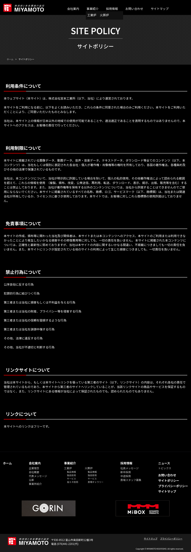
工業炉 (91, 15)
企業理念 (34, 468)
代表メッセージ (38, 476)
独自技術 (71, 475)
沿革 (31, 480)
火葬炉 (104, 15)
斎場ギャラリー (96, 481)
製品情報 (71, 471)
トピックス (164, 468)
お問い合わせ (134, 8)
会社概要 (34, 472)
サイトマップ (160, 8)
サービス (71, 478)
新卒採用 (125, 472)
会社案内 (73, 8)
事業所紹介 (35, 484)
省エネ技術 (72, 481)
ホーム (7, 463)
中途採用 (125, 476)
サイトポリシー (168, 480)
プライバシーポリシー (173, 486)
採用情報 (112, 8)
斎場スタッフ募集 (130, 480)
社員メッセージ (129, 468)
